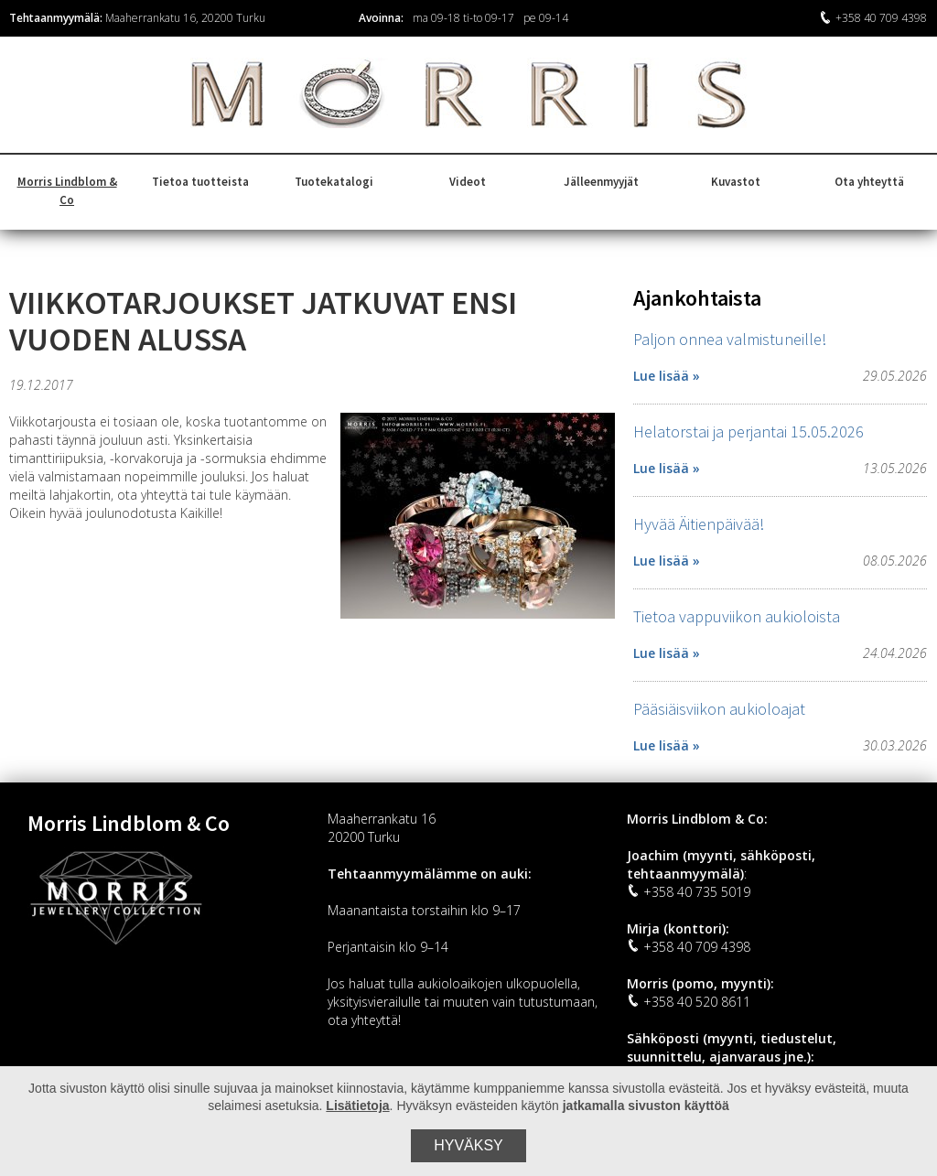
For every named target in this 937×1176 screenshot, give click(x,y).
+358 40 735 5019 (688, 892)
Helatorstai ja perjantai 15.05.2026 (748, 431)
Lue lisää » (666, 375)
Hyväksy (468, 1145)
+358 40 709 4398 (873, 18)
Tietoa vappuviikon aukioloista (736, 616)
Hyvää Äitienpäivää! (698, 523)
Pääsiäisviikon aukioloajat (719, 708)
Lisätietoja (357, 1105)
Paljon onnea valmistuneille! (729, 339)
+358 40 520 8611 (688, 1001)
